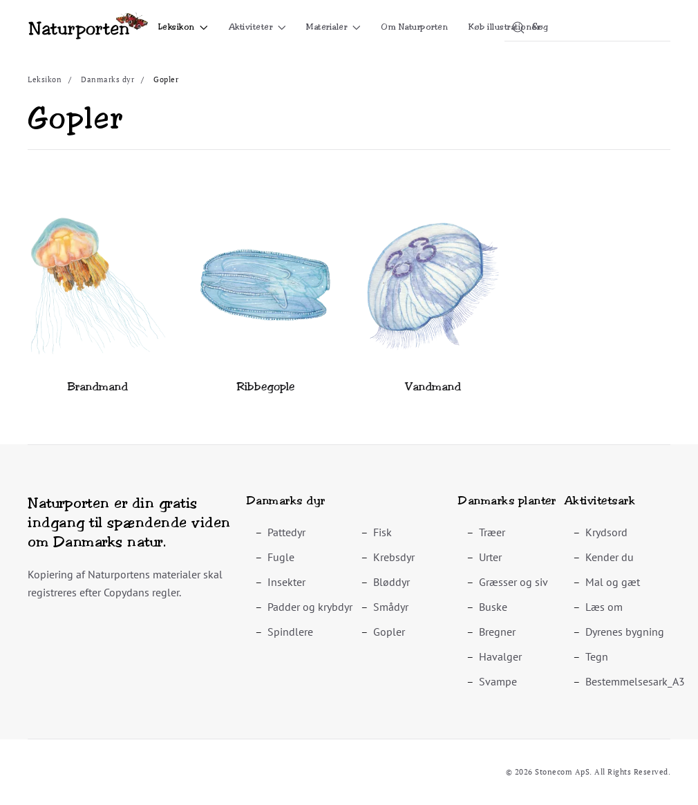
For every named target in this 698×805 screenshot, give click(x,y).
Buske (493, 607)
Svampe (498, 681)
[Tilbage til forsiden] (88, 27)
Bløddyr (391, 582)
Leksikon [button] (183, 26)
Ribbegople (265, 386)
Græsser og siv (513, 582)
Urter (490, 557)
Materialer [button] (333, 26)
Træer (492, 532)
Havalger (500, 656)
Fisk (382, 532)
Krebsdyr (394, 557)
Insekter (286, 582)
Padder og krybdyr (309, 607)
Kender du (609, 557)
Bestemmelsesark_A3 (635, 681)
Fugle (280, 557)
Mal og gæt (612, 582)
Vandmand (433, 386)
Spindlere (290, 631)
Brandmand (98, 386)
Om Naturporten (414, 26)
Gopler (389, 631)
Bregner (497, 631)
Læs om (604, 607)
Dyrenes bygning (624, 631)
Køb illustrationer (504, 26)
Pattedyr (286, 532)
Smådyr (390, 607)
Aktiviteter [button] (257, 26)
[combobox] (587, 27)
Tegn (596, 656)
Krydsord (606, 532)
